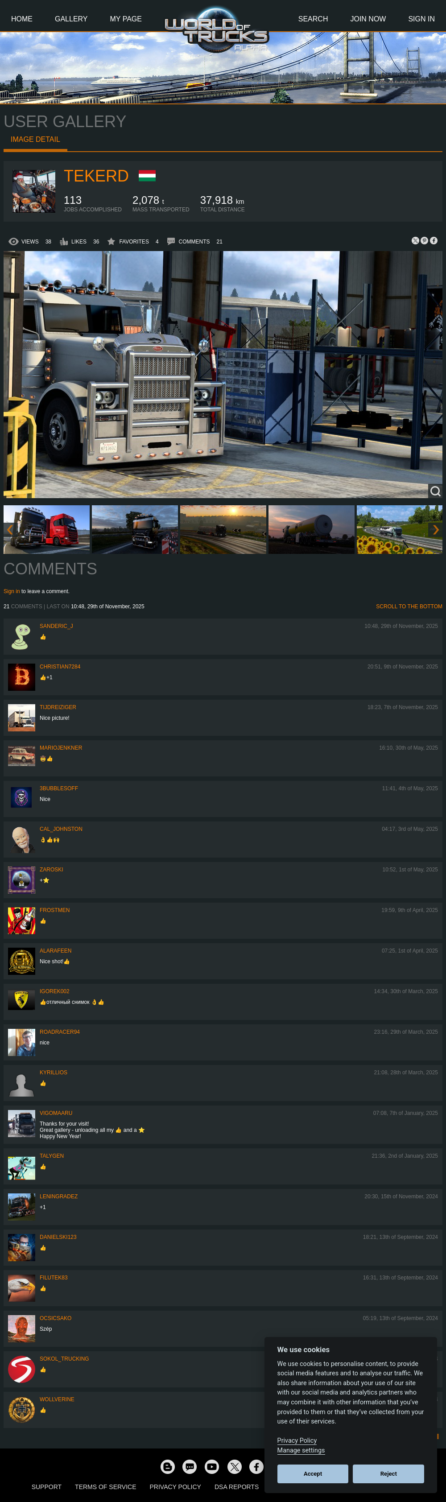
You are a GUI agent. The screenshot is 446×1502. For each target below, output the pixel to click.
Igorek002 (55, 991)
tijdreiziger (58, 707)
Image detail (35, 139)
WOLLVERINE (57, 1399)
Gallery (71, 19)
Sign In (421, 19)
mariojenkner (61, 748)
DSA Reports (237, 1486)
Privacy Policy (175, 1486)
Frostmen (55, 910)
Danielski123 (58, 1237)
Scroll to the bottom (409, 606)
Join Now (368, 19)
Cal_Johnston (61, 829)
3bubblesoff (59, 788)
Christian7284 (60, 667)
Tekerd (96, 176)
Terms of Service (105, 1486)
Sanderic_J (56, 626)
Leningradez (59, 1196)
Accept (313, 1473)
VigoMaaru (56, 1113)
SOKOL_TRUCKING (64, 1359)
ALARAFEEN (55, 951)
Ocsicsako (55, 1318)
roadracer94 (60, 1032)
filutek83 (54, 1278)
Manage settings (301, 1450)
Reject (388, 1473)
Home (22, 19)
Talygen (52, 1156)
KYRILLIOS (53, 1072)
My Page (126, 19)
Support (47, 1486)
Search (313, 19)
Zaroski (51, 870)
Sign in (12, 591)
